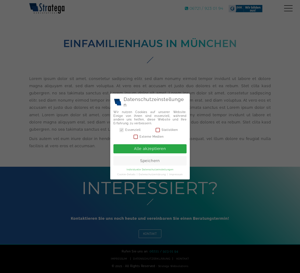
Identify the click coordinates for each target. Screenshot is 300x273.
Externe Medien (148, 137)
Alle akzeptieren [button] (150, 148)
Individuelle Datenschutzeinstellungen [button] (150, 169)
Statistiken (166, 130)
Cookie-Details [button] (127, 173)
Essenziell (130, 130)
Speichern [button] (150, 160)
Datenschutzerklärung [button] (152, 173)
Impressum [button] (175, 173)
